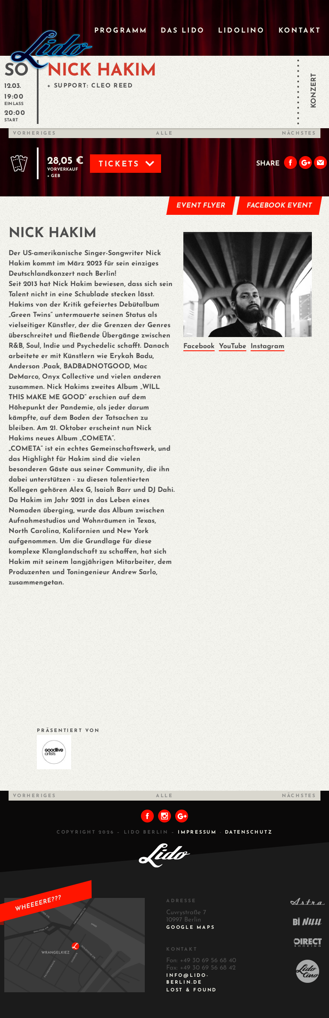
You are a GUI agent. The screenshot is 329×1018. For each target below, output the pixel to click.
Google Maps (190, 927)
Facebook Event (279, 205)
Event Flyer (201, 205)
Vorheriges (34, 133)
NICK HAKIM (101, 71)
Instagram (267, 346)
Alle (164, 133)
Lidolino (241, 30)
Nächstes (299, 133)
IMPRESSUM (197, 832)
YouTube (232, 346)
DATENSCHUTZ (248, 832)
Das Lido (183, 30)
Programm (121, 30)
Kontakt (299, 30)
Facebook (199, 346)
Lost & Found (191, 990)
